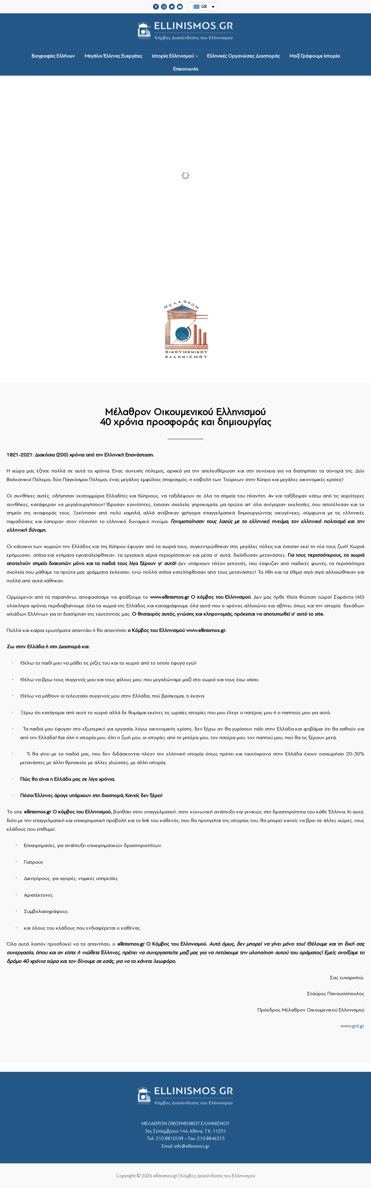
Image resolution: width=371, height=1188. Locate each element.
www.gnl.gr (352, 1026)
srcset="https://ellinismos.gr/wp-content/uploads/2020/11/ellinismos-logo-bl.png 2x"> (185, 31)
